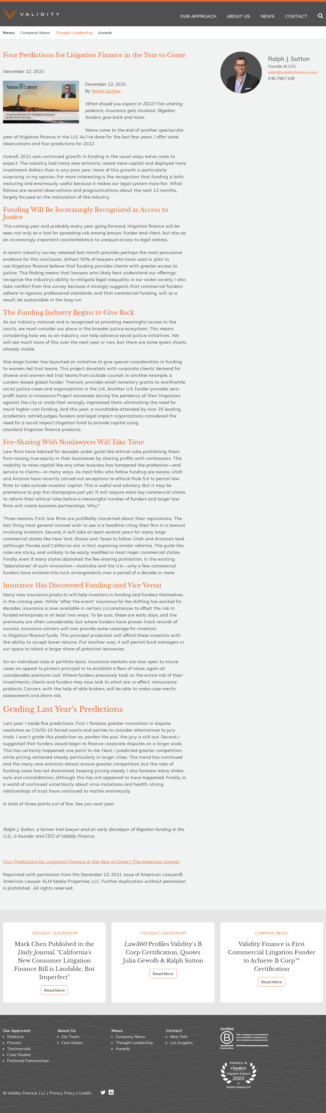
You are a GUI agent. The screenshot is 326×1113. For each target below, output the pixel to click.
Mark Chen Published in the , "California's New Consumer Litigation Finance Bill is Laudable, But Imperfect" (54, 961)
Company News (35, 32)
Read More (54, 990)
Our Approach (198, 16)
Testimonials (19, 1048)
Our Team (70, 1036)
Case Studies (19, 1054)
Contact (296, 16)
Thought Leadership (74, 32)
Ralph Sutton (106, 91)
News (268, 16)
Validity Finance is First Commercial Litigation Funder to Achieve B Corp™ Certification (271, 956)
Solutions (15, 1036)
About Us (238, 16)
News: (9, 32)
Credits (85, 1092)
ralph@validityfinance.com (292, 72)
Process (14, 1042)
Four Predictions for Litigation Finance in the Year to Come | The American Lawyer (91, 862)
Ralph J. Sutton (289, 58)
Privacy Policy (62, 1092)
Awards (105, 32)
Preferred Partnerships (28, 1060)
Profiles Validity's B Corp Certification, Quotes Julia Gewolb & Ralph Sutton (163, 952)
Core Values (72, 1042)
